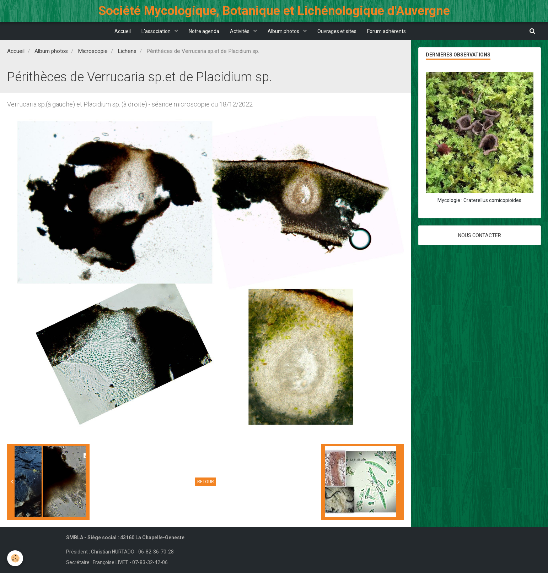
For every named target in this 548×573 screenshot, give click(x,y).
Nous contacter (479, 235)
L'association (156, 31)
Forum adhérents (386, 31)
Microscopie (93, 51)
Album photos (284, 31)
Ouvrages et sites (336, 31)
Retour (205, 481)
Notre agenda (204, 31)
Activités (240, 31)
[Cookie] (15, 558)
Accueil (122, 31)
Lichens (127, 51)
